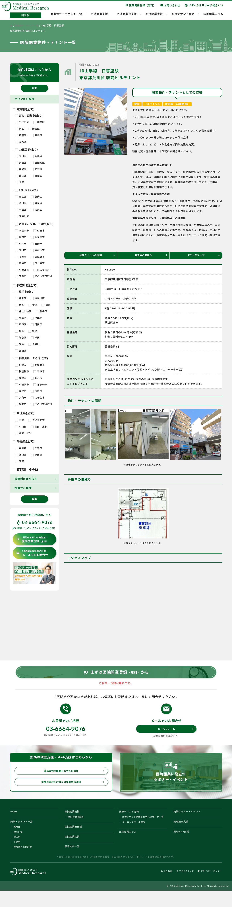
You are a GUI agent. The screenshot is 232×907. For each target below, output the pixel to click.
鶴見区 (20, 298)
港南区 (36, 324)
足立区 (20, 196)
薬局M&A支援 (182, 845)
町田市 (39, 230)
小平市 (20, 243)
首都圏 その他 (25, 469)
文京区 (20, 141)
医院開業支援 (99, 15)
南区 (46, 304)
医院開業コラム (213, 15)
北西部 (36, 454)
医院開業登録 (32, 539)
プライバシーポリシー (134, 872)
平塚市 (39, 371)
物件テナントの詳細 (96, 256)
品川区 (20, 156)
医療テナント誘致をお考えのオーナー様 (143, 828)
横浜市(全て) (25, 291)
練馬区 (20, 175)
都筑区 (20, 350)
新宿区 (20, 135)
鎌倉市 (20, 378)
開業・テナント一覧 (23, 833)
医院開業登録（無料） (140, 7)
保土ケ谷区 (23, 311)
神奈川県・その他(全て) (31, 358)
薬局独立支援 (182, 833)
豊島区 (36, 135)
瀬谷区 (20, 337)
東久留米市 (41, 269)
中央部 (20, 426)
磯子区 (41, 311)
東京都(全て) (24, 109)
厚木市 (36, 391)
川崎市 (20, 365)
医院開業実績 (154, 15)
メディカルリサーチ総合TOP (204, 7)
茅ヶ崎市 (40, 384)
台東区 (36, 203)
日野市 (36, 243)
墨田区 (20, 209)
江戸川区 (22, 216)
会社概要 (157, 886)
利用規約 (152, 872)
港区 (19, 128)
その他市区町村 (41, 276)
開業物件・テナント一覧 (66, 15)
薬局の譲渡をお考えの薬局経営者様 (70, 792)
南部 (19, 420)
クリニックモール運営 (134, 834)
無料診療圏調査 (76, 828)
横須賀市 (22, 371)
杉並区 (36, 169)
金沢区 (20, 318)
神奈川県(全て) (25, 285)
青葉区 (34, 344)
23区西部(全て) (26, 149)
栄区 (35, 337)
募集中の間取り (150, 256)
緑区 (32, 331)
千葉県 (17, 856)
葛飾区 (36, 196)
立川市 (20, 250)
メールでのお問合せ (32, 553)
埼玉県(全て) (24, 413)
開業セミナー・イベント (189, 822)
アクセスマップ (203, 256)
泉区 (19, 344)
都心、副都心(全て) (29, 115)
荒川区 (20, 203)
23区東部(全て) (26, 190)
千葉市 (36, 448)
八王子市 (22, 230)
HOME (15, 822)
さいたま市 (36, 420)
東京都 (17, 839)
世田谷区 (38, 162)
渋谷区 (34, 128)
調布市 (20, 237)
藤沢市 (36, 378)
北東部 (20, 454)
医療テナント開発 (183, 15)
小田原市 (22, 384)
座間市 (20, 404)
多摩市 (20, 256)
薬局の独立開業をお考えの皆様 (72, 780)
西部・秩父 (23, 433)
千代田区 (22, 122)
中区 (32, 304)
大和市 (20, 397)
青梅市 (20, 263)
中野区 (20, 169)
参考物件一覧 (73, 861)
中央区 (39, 122)
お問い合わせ (170, 7)
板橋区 (36, 175)
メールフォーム (175, 737)
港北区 (36, 318)
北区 (19, 182)
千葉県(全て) (24, 441)
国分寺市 (38, 263)
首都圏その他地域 (23, 861)
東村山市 (38, 250)
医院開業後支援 (127, 15)
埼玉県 (17, 850)
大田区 (20, 162)
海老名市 (38, 397)
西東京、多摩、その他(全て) (34, 224)
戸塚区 (20, 324)
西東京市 (38, 237)
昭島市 (20, 276)
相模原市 (38, 365)
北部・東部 (39, 426)
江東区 (36, 209)
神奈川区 (38, 298)
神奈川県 (18, 845)
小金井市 (22, 269)
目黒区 (36, 156)
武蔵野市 (38, 256)
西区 (19, 304)
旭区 (19, 331)
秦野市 (20, 391)
